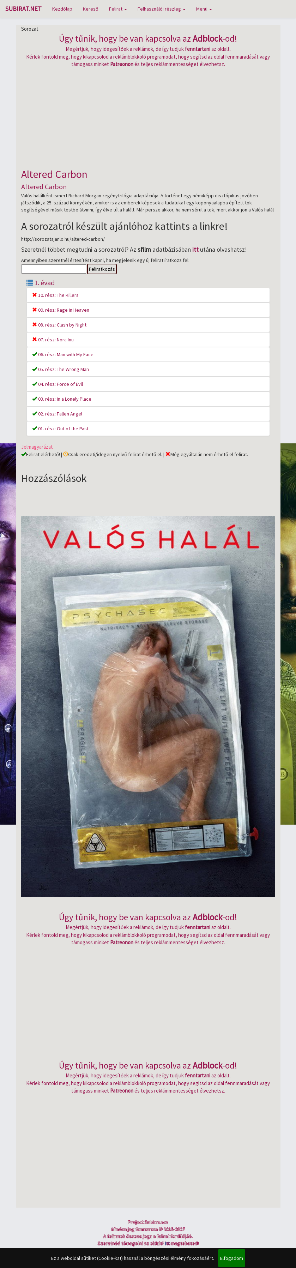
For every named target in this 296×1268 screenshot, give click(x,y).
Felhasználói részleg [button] (162, 9)
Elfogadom (231, 1258)
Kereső (90, 9)
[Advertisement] (148, 117)
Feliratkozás (102, 269)
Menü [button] (204, 9)
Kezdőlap (62, 9)
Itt (167, 1243)
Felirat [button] (118, 9)
